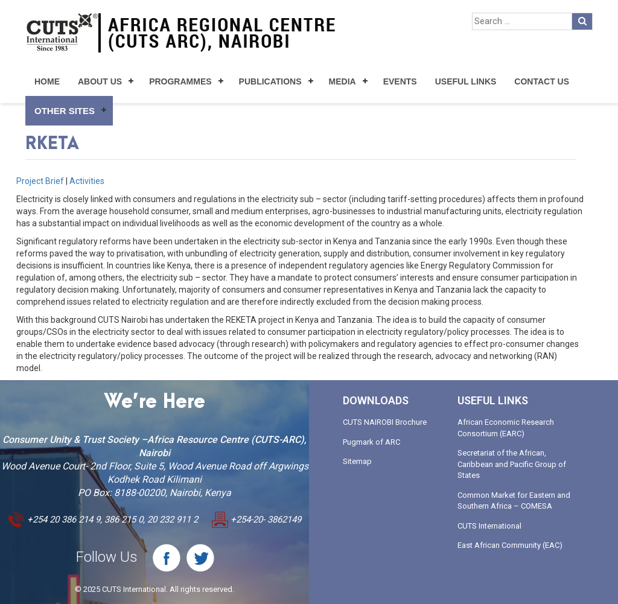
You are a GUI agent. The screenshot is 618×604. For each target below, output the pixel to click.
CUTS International (489, 525)
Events (400, 81)
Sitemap (357, 461)
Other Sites (64, 111)
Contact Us (541, 81)
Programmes (180, 81)
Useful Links (466, 81)
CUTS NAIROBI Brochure (385, 422)
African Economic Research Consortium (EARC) (505, 428)
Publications (270, 81)
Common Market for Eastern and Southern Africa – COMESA (513, 501)
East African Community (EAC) (509, 545)
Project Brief (40, 181)
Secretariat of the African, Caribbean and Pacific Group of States (511, 464)
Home (47, 81)
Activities (86, 181)
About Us (100, 81)
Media (342, 81)
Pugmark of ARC (371, 442)
